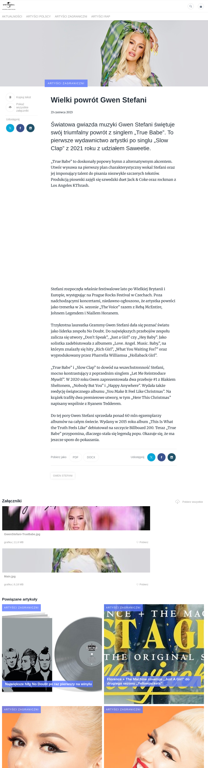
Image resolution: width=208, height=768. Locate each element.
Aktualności (12, 16)
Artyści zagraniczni (71, 16)
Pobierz (42, 522)
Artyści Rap (100, 16)
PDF (75, 437)
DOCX (91, 437)
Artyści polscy (38, 16)
